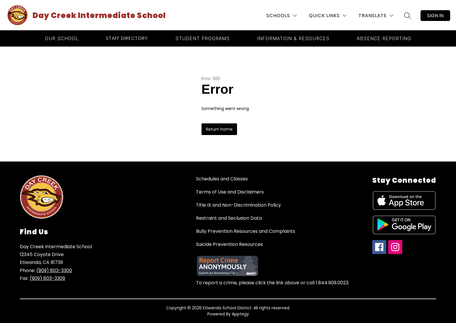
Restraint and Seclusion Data (229, 218)
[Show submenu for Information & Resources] (293, 38)
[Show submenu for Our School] (62, 38)
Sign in (435, 15)
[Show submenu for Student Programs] (202, 38)
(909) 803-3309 (47, 278)
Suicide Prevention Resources (229, 244)
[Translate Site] (376, 15)
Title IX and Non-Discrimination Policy (238, 205)
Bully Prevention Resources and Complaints (245, 231)
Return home (219, 129)
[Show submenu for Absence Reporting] (384, 38)
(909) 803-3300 (54, 270)
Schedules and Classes (222, 178)
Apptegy (240, 314)
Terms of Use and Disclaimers (230, 192)
